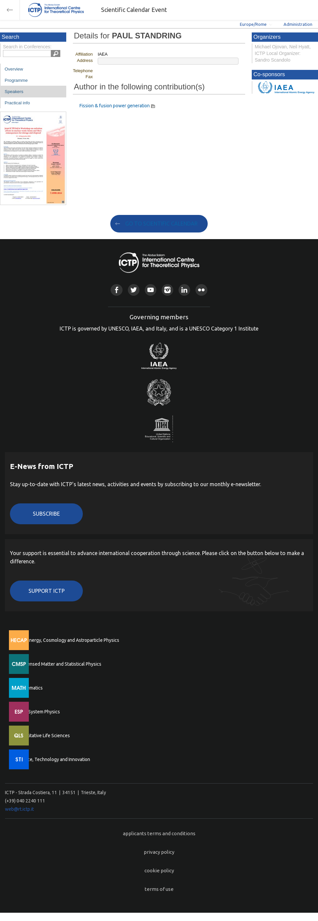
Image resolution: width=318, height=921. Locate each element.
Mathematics (29, 688)
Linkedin (184, 290)
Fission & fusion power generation (115, 105)
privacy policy (159, 852)
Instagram (167, 290)
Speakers (14, 91)
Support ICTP (46, 591)
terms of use (159, 889)
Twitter (133, 290)
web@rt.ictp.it (19, 809)
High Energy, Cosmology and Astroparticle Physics (67, 640)
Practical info (17, 102)
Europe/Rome (253, 24)
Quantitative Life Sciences (43, 735)
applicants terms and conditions (159, 833)
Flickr (201, 290)
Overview (14, 69)
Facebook (116, 290)
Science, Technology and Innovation (53, 759)
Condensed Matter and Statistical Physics (58, 664)
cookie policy (159, 870)
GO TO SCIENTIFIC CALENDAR (161, 224)
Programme (16, 80)
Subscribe (46, 514)
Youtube (150, 290)
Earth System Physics (38, 711)
